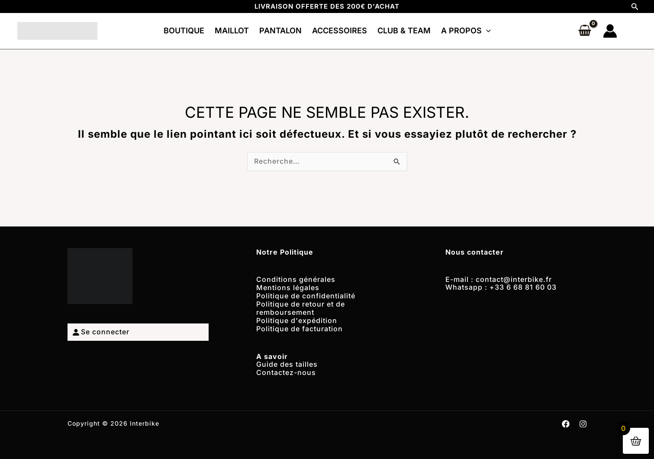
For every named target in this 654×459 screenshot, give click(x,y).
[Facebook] (566, 420)
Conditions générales (295, 279)
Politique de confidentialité (305, 295)
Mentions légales (287, 287)
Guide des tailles (287, 361)
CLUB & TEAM (404, 30)
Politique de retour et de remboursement (300, 306)
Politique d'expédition (296, 318)
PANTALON (280, 30)
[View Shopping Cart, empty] (584, 31)
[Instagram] (583, 420)
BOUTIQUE (184, 30)
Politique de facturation (299, 326)
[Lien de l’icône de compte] (610, 31)
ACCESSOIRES (339, 30)
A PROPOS (466, 30)
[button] (635, 6)
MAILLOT (232, 30)
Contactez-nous (286, 369)
